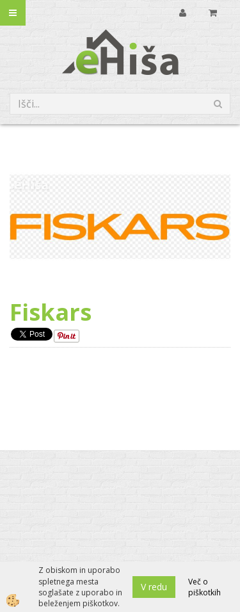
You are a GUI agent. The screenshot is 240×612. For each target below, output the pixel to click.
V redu (154, 587)
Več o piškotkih (204, 587)
